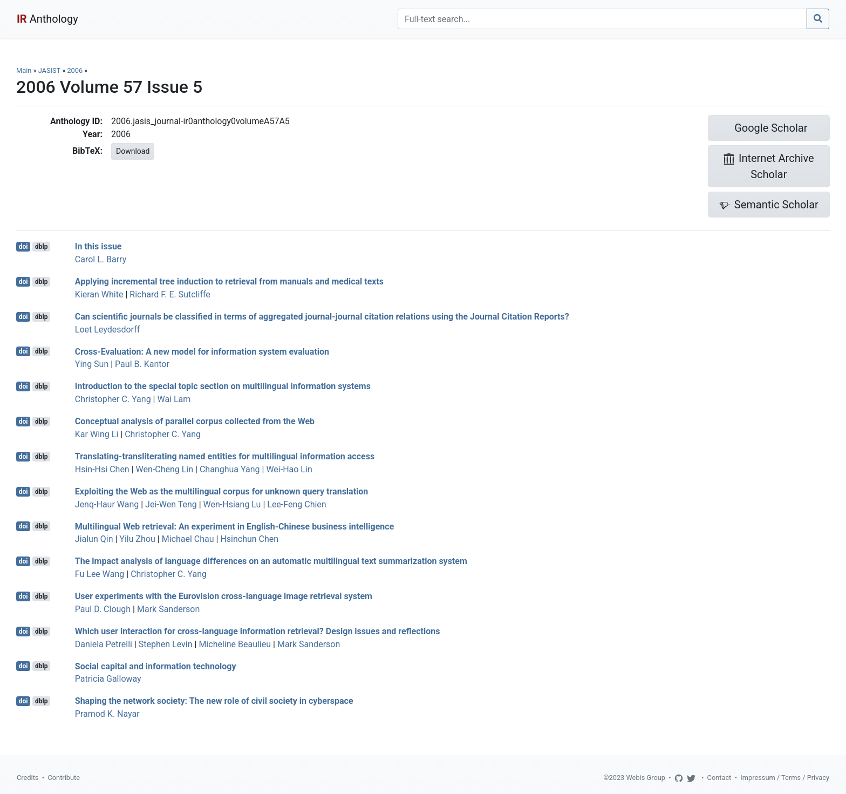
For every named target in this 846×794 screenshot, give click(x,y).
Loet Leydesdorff (107, 329)
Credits (27, 777)
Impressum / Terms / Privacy (784, 777)
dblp (41, 246)
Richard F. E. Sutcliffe (169, 294)
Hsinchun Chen (249, 539)
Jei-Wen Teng (171, 504)
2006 (75, 70)
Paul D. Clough (103, 609)
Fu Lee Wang (99, 574)
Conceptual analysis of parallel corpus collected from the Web (195, 421)
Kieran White (99, 294)
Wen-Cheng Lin (165, 469)
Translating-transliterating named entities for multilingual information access (224, 456)
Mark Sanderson (168, 609)
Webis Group (645, 777)
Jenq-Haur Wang (107, 504)
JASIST (49, 70)
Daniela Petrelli (103, 644)
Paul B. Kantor (142, 364)
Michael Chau (188, 539)
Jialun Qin (94, 539)
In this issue (98, 246)
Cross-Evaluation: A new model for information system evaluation (202, 351)
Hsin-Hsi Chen (102, 469)
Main (23, 70)
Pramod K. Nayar (107, 714)
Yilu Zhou (137, 539)
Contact (719, 777)
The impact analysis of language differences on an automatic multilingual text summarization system (271, 561)
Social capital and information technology (155, 666)
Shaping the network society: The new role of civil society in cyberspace (214, 701)
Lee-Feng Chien (296, 504)
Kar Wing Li (97, 434)
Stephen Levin (166, 644)
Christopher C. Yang (113, 399)
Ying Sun (91, 364)
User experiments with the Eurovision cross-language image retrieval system (223, 596)
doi (23, 246)
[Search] (602, 19)
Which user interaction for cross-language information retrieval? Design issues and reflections (257, 631)
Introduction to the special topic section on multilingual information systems (223, 386)
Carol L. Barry (100, 259)
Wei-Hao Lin (289, 469)
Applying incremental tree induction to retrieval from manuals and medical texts (229, 281)
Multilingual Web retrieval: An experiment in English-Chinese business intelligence (234, 526)
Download (132, 151)
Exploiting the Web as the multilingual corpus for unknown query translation (222, 491)
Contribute (63, 777)
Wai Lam (173, 399)
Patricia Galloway (108, 679)
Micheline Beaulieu (235, 644)
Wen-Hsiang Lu (232, 504)
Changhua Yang (230, 469)
